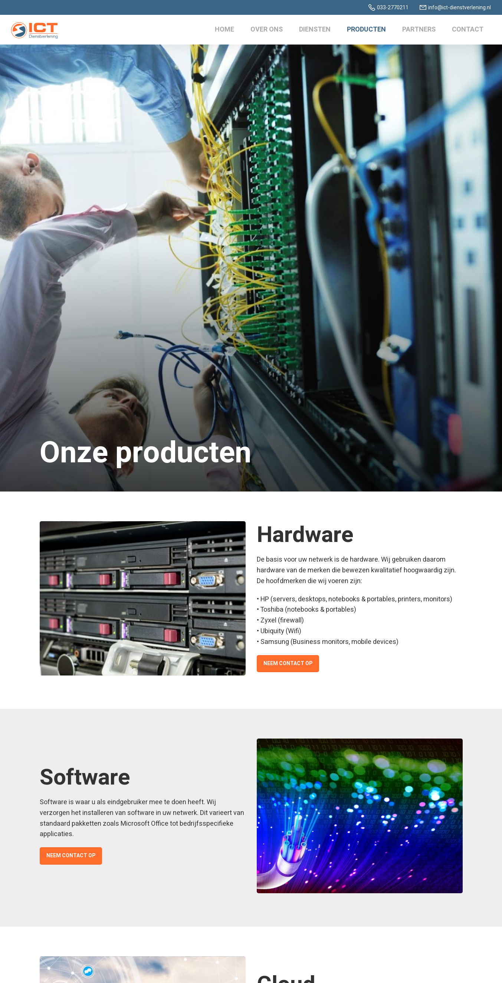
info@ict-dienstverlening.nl (459, 7)
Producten (366, 29)
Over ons (266, 29)
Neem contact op (287, 663)
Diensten (315, 29)
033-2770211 (393, 7)
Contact (467, 29)
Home (224, 29)
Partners (419, 29)
